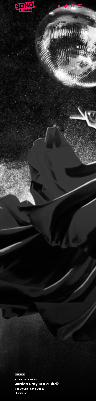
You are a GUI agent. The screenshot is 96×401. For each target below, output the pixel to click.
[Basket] (66, 6)
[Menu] (79, 6)
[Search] (72, 6)
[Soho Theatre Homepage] (25, 7)
